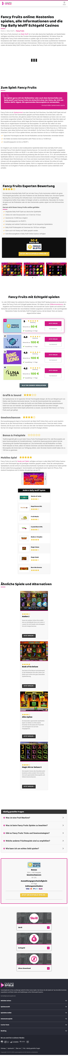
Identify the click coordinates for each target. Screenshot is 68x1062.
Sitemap (3, 1048)
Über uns (18, 1048)
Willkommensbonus (56, 304)
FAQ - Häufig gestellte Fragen (31, 1048)
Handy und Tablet (23, 461)
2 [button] (35, 278)
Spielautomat (18, 112)
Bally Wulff (10, 31)
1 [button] (33, 278)
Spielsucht (11, 1048)
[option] (12, 269)
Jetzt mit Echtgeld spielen (34, 254)
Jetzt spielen (53, 323)
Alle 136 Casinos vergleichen (34, 385)
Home (3, 31)
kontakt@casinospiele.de (8, 996)
